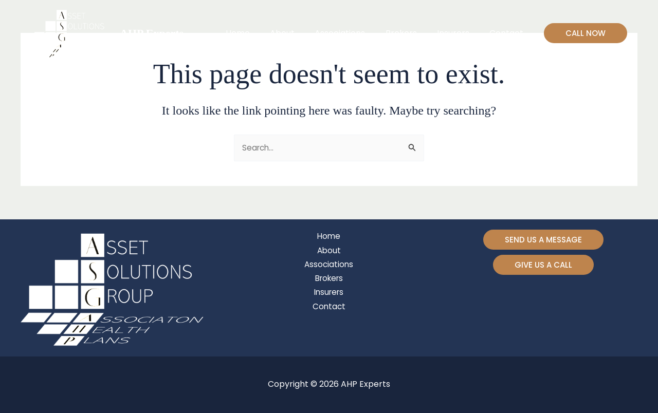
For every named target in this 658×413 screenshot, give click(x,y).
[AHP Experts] (71, 33)
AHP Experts (152, 33)
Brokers (410, 33)
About (299, 33)
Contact (508, 33)
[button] (585, 33)
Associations (353, 33)
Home (258, 33)
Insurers (459, 33)
